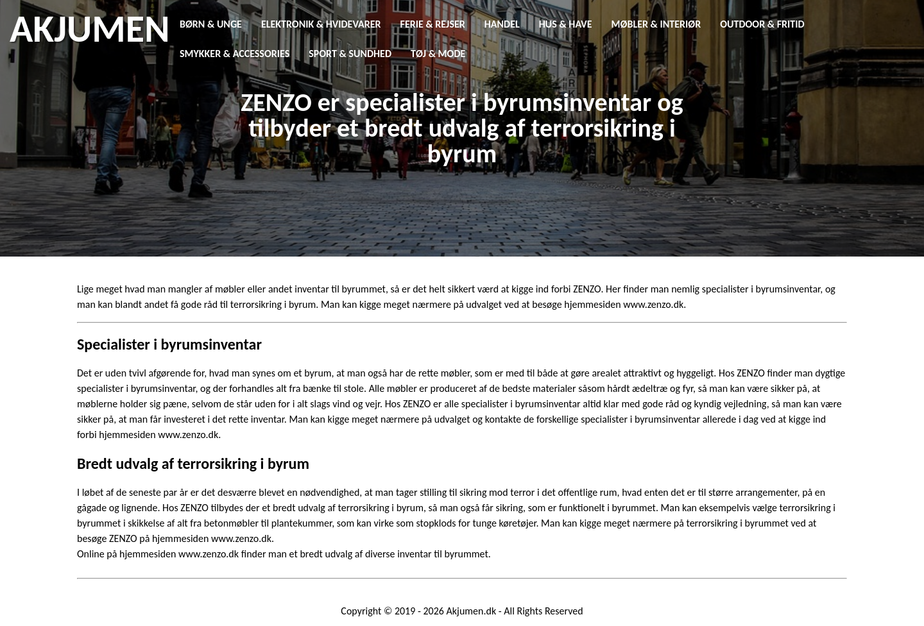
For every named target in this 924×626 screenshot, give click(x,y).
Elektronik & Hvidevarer (321, 24)
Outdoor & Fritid (762, 24)
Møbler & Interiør (656, 24)
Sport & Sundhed (350, 53)
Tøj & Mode (438, 53)
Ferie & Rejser (432, 24)
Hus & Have (565, 24)
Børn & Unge (211, 24)
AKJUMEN (89, 29)
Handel (502, 24)
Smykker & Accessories (234, 53)
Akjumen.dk (472, 611)
